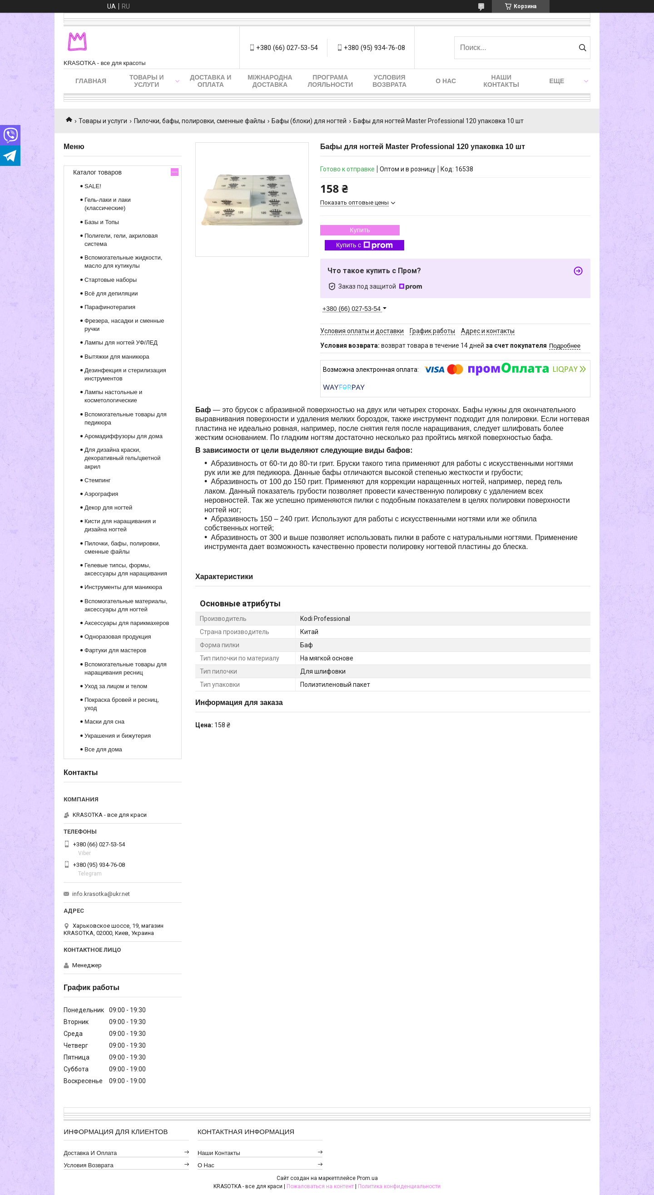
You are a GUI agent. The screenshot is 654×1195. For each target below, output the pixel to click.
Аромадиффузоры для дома (123, 436)
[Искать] (582, 47)
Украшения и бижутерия (117, 735)
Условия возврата (389, 81)
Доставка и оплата (210, 81)
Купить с (364, 245)
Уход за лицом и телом (115, 686)
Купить (360, 230)
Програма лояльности (330, 81)
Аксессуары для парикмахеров (126, 623)
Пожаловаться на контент (320, 1186)
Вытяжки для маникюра (116, 356)
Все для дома (103, 749)
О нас (446, 81)
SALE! (92, 186)
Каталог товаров (97, 172)
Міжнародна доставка (270, 81)
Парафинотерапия (109, 307)
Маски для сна (104, 721)
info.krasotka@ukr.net (101, 893)
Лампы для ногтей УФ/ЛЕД (121, 342)
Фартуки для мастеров (115, 650)
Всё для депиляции (111, 293)
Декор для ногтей (108, 507)
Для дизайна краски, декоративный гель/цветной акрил (122, 458)
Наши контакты (501, 81)
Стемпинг (97, 480)
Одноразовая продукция (117, 636)
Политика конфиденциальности (399, 1186)
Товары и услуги (146, 81)
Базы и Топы (101, 222)
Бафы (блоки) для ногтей (309, 121)
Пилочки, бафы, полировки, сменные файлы (199, 121)
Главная (90, 81)
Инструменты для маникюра (123, 587)
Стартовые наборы (110, 279)
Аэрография (101, 493)
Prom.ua (367, 1178)
